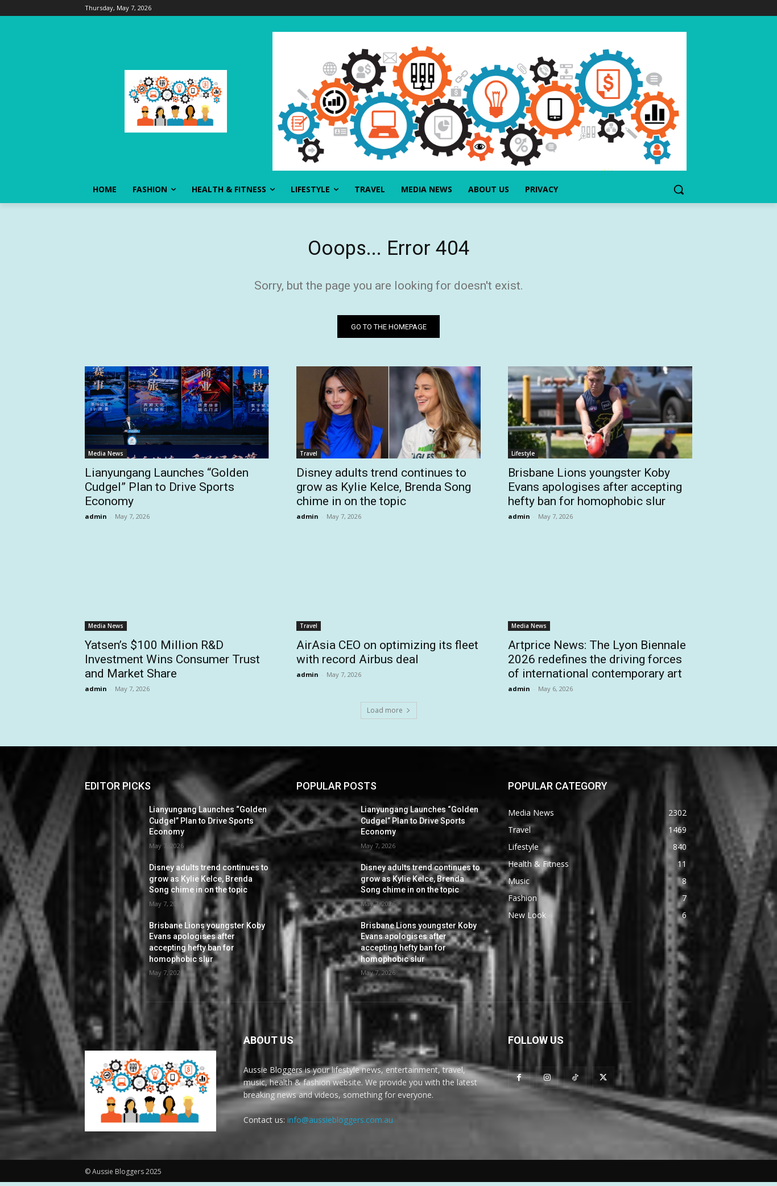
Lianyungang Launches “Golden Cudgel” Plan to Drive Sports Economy (167, 491)
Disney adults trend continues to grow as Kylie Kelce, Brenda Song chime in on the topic (383, 491)
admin (96, 520)
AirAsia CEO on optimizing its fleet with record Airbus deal (387, 656)
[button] (678, 189)
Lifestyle (523, 457)
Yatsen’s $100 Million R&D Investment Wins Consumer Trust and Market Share (172, 663)
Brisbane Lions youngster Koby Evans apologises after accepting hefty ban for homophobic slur (595, 491)
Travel (308, 457)
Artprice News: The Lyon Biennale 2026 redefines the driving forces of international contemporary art (597, 663)
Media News (105, 457)
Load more (389, 714)
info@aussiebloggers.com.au (340, 1123)
